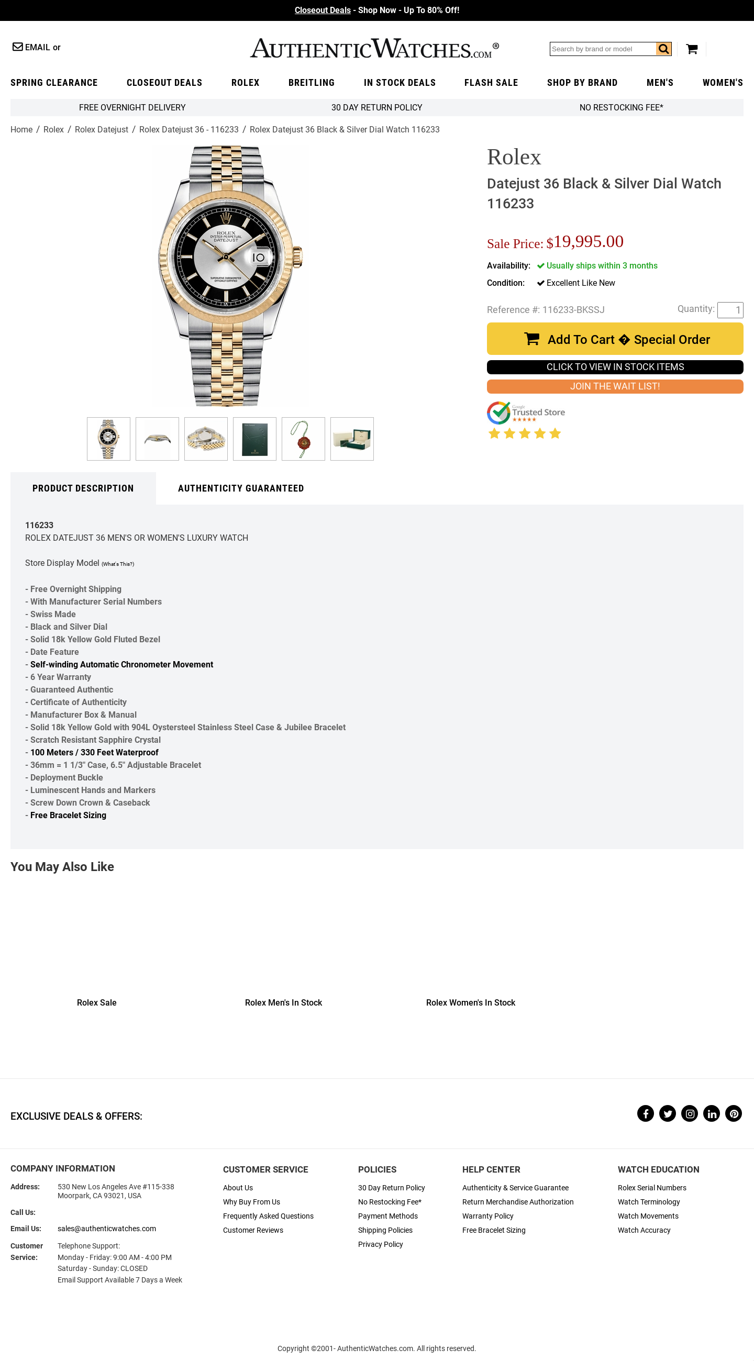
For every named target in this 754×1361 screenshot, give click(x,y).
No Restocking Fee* (621, 108)
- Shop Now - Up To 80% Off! (377, 10)
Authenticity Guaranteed (241, 488)
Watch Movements (648, 1216)
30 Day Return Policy (391, 1188)
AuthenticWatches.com (374, 48)
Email (37, 47)
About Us (238, 1188)
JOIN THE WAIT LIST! (615, 386)
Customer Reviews (253, 1230)
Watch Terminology (649, 1202)
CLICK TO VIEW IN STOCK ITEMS (615, 367)
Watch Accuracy (644, 1230)
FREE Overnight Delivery (132, 108)
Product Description (83, 488)
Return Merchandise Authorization (518, 1202)
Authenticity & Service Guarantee (515, 1188)
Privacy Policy (380, 1244)
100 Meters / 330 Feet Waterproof (94, 752)
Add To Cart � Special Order (629, 339)
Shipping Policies (385, 1230)
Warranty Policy (488, 1216)
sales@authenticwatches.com (107, 1228)
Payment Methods (388, 1216)
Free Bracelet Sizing (68, 815)
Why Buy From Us (251, 1202)
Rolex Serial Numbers (652, 1188)
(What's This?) (118, 564)
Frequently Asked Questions (268, 1216)
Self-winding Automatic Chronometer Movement (121, 665)
